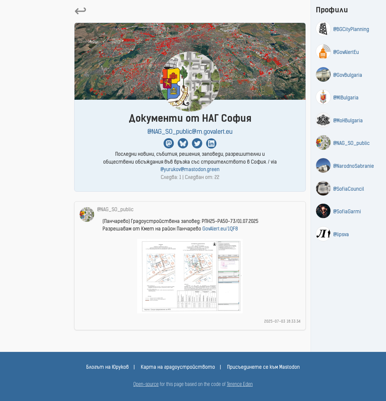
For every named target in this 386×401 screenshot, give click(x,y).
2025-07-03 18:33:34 (282, 322)
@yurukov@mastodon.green (190, 170)
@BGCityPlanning (351, 29)
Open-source (146, 384)
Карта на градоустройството (178, 367)
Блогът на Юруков (107, 367)
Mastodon (168, 143)
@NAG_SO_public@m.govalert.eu (190, 132)
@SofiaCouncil (348, 189)
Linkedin (211, 143)
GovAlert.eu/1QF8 (220, 229)
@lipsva (341, 235)
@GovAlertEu (346, 52)
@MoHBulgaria (348, 121)
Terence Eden (240, 384)
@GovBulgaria (347, 75)
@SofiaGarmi (347, 212)
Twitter (197, 143)
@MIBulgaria (346, 98)
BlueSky (183, 143)
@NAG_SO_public (351, 143)
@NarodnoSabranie (353, 166)
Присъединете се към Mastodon (263, 367)
